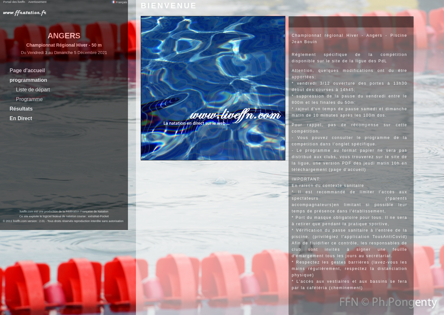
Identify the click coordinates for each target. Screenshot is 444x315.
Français (119, 2)
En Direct (21, 118)
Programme (29, 99)
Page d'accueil (27, 70)
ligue (303, 163)
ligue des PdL (371, 61)
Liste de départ (33, 89)
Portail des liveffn (14, 2)
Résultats (21, 108)
